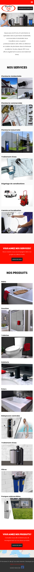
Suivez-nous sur (17, 568)
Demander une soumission (25, 8)
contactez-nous (17, 259)
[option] (17, 20)
